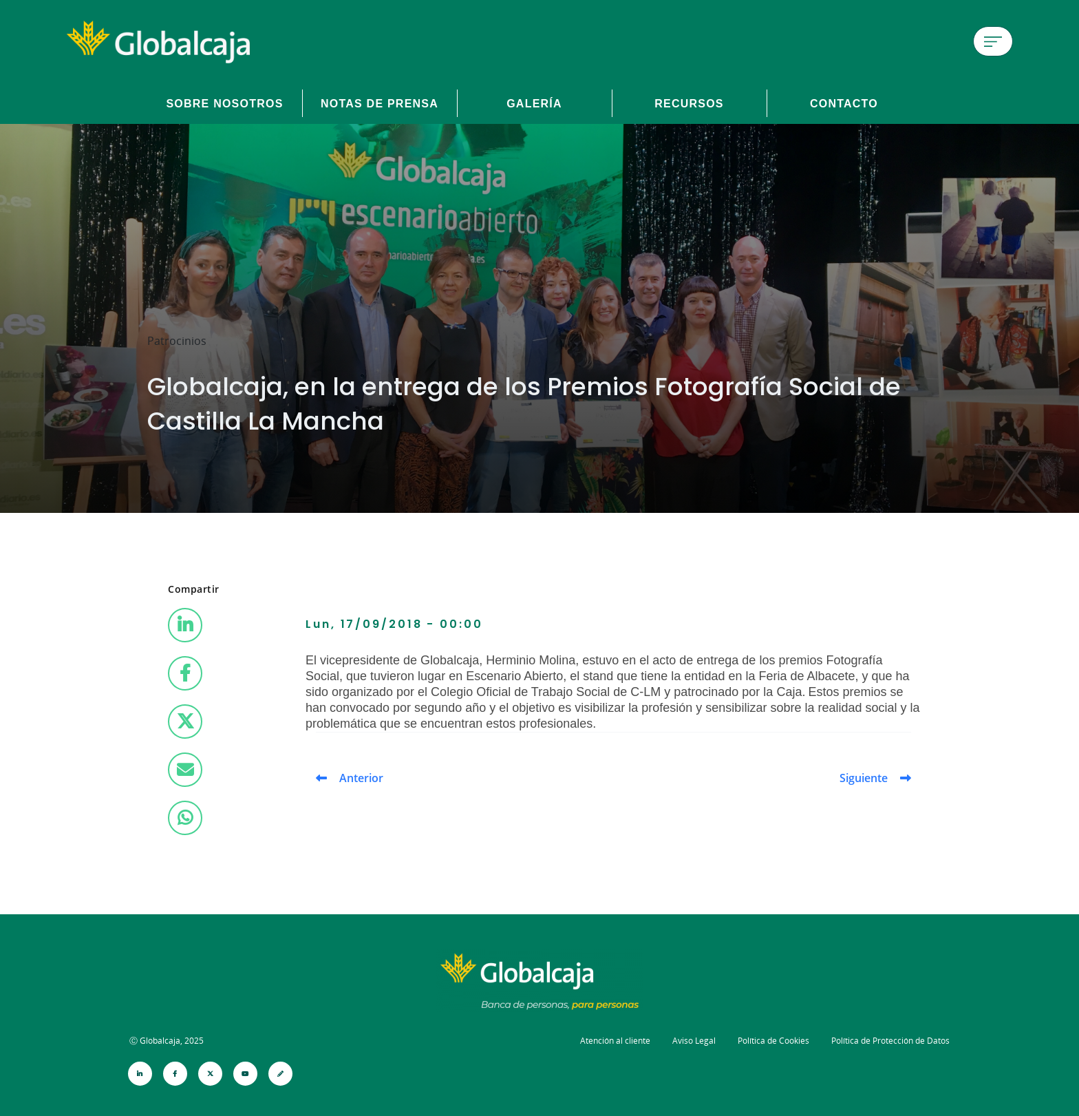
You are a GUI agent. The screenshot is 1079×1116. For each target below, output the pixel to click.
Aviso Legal (694, 1040)
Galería (534, 103)
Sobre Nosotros (224, 103)
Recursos (689, 103)
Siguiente (864, 778)
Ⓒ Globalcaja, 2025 (166, 1040)
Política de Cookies (773, 1040)
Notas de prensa (379, 103)
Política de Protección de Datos (890, 1040)
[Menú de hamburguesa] (993, 41)
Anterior (361, 778)
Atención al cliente (615, 1040)
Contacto (844, 103)
